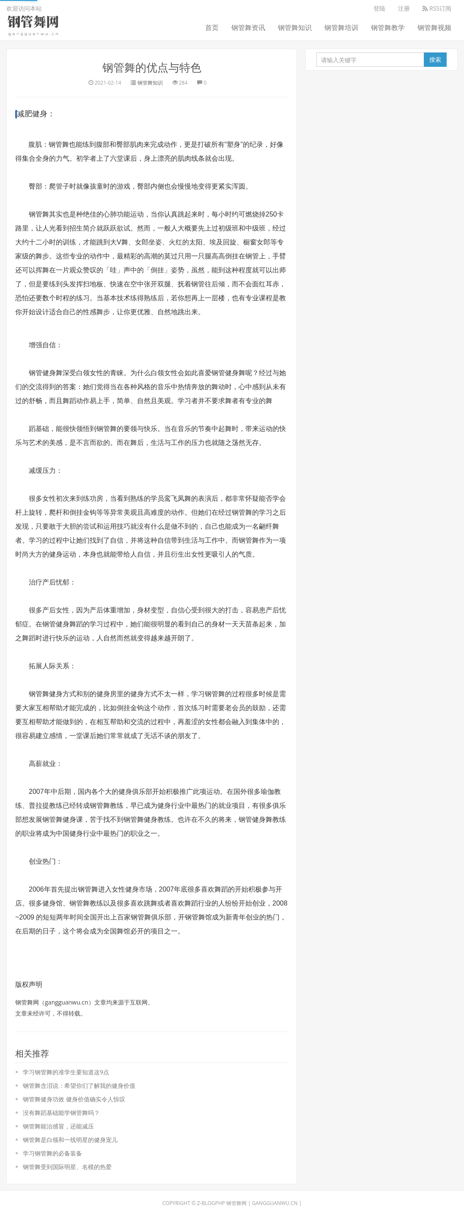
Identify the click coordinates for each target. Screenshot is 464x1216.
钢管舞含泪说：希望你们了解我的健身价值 (79, 1085)
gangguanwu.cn (275, 1203)
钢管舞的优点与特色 (151, 67)
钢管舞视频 (434, 27)
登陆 (379, 8)
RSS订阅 (437, 8)
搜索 (435, 59)
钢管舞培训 (341, 27)
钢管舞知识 (295, 27)
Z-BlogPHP (211, 1203)
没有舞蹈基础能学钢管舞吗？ (61, 1113)
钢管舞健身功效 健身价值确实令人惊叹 (74, 1099)
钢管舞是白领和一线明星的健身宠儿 (70, 1140)
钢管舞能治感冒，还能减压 (58, 1126)
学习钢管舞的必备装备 (52, 1153)
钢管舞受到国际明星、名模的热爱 (67, 1167)
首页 (212, 27)
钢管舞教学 (388, 27)
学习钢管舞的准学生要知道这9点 (66, 1072)
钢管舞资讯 (248, 27)
